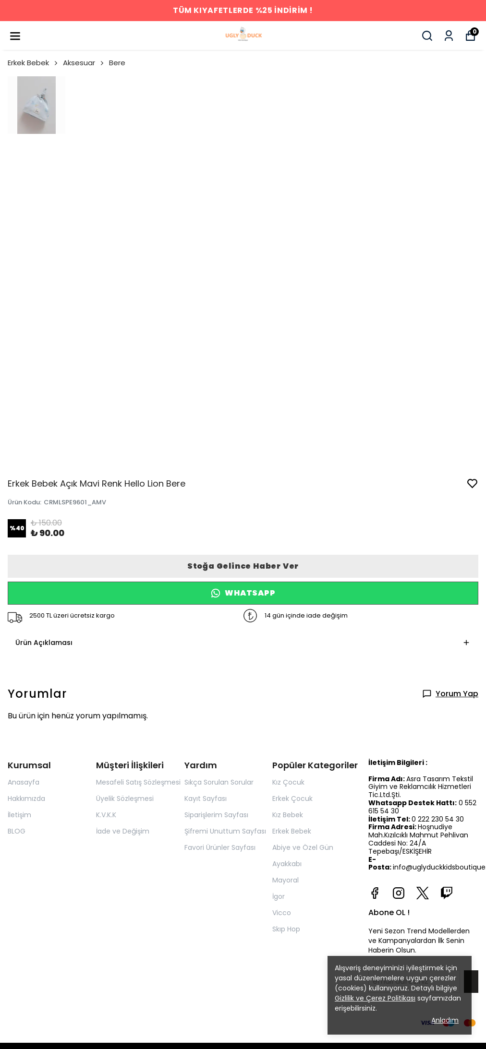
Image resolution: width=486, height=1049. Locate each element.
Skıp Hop (286, 929)
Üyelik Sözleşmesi (125, 798)
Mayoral (285, 880)
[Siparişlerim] (449, 36)
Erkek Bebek (33, 63)
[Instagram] (398, 893)
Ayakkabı (287, 864)
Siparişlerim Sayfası (216, 815)
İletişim (19, 815)
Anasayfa (23, 782)
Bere (117, 63)
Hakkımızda (26, 798)
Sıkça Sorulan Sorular (219, 782)
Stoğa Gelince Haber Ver (243, 566)
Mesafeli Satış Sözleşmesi (138, 782)
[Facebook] (374, 893)
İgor (278, 896)
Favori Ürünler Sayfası (219, 847)
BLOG (16, 831)
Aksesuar (84, 63)
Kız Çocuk (288, 782)
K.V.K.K (106, 815)
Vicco (281, 913)
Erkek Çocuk (292, 798)
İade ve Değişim (122, 831)
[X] (422, 893)
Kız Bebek (287, 815)
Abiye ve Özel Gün (302, 847)
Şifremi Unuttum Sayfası (225, 831)
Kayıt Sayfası (205, 798)
